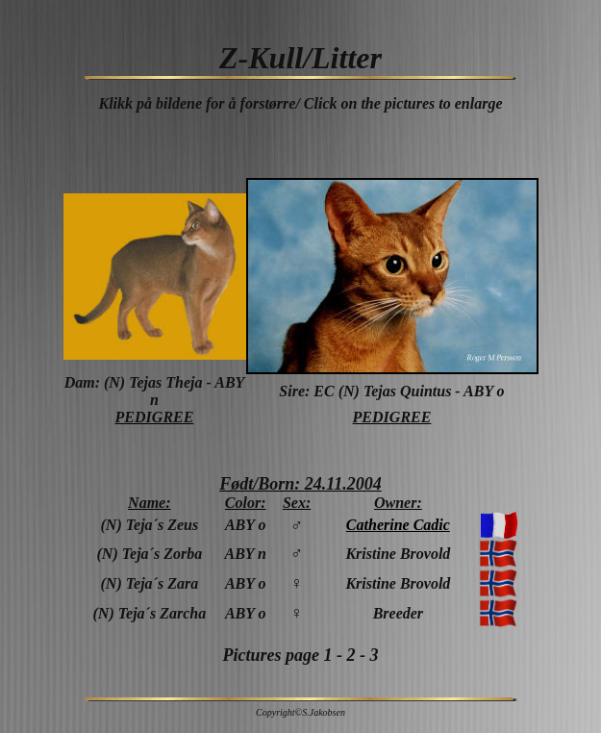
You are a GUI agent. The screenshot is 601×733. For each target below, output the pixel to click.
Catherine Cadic (398, 525)
